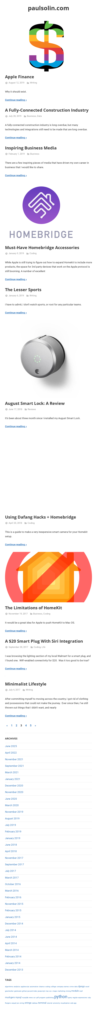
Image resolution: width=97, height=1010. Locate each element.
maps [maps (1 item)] (55, 991)
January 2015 (12, 917)
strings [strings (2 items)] (28, 1003)
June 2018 (11, 844)
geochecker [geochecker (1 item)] (9, 991)
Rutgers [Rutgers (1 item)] (8, 1003)
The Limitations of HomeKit (33, 607)
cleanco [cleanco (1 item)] (42, 987)
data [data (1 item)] (76, 987)
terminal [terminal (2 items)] (42, 1003)
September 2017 (14, 864)
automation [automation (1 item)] (34, 987)
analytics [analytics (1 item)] (17, 987)
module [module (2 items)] (75, 991)
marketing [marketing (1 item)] (61, 991)
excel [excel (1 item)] (87, 987)
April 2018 (11, 851)
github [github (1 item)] (24, 991)
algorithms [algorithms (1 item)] (9, 987)
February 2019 (13, 831)
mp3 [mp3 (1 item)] (81, 991)
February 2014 (13, 956)
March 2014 (12, 949)
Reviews (32, 409)
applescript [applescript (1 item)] (25, 987)
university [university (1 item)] (56, 1003)
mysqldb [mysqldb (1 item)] (25, 998)
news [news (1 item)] (31, 998)
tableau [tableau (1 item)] (35, 1003)
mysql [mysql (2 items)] (18, 997)
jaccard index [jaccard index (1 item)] (32, 991)
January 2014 (12, 963)
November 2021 (14, 759)
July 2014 (10, 930)
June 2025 (11, 746)
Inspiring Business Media (31, 148)
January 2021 (12, 779)
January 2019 (12, 838)
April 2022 (11, 752)
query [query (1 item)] (70, 998)
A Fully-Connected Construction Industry (47, 110)
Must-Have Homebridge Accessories (42, 247)
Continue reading (15, 99)
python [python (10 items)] (60, 996)
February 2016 (13, 897)
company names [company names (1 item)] (63, 987)
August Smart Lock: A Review (35, 403)
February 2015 (13, 910)
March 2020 (12, 805)
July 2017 (10, 870)
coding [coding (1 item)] (47, 987)
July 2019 (10, 825)
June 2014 (11, 936)
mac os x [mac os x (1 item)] (49, 991)
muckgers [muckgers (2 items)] (10, 997)
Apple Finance (19, 76)
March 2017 (12, 877)
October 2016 (13, 884)
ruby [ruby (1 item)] (89, 998)
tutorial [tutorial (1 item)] (49, 1003)
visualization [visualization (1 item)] (65, 1003)
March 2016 (12, 890)
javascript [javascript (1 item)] (41, 991)
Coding (33, 253)
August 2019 (12, 818)
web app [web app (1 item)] (73, 1003)
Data (39, 116)
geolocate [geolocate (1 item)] (18, 991)
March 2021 (12, 772)
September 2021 (14, 765)
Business (31, 116)
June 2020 (11, 798)
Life (43, 647)
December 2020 (14, 785)
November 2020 (14, 792)
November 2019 (14, 811)
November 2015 (14, 903)
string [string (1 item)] (22, 1003)
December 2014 (14, 923)
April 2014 (11, 943)
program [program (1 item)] (42, 998)
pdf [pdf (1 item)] (37, 998)
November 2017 (14, 857)
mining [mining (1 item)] (68, 991)
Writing (33, 82)
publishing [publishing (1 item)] (50, 998)
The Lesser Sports (23, 289)
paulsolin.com (48, 8)
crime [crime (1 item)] (71, 987)
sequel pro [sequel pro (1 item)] (15, 1003)
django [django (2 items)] (81, 986)
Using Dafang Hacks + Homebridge (40, 517)
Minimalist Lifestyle (25, 684)
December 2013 (14, 969)
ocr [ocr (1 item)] (34, 998)
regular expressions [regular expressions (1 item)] (80, 998)
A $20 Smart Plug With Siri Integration (44, 641)
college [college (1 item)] (53, 987)
